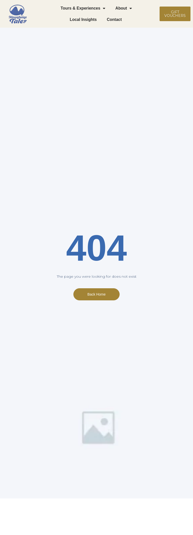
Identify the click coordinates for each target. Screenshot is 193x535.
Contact (115, 19)
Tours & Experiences (83, 8)
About (123, 8)
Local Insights (83, 19)
